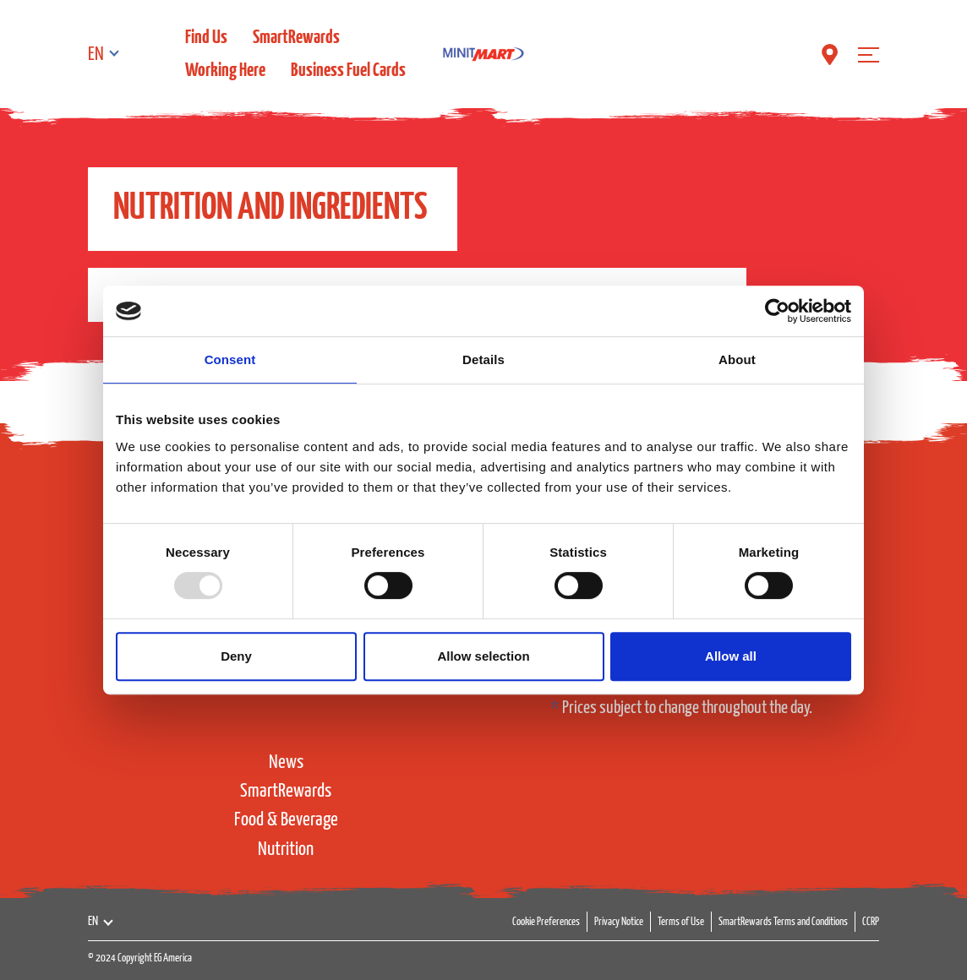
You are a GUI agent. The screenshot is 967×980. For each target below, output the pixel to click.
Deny (236, 656)
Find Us (206, 37)
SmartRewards (296, 37)
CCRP (870, 922)
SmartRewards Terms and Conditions (783, 922)
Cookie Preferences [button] (546, 922)
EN (96, 54)
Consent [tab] (230, 359)
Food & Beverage (286, 820)
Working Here (225, 70)
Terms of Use (681, 922)
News (286, 762)
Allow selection (483, 656)
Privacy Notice (618, 922)
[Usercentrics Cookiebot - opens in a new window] (777, 311)
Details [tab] (483, 359)
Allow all (731, 656)
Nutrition (286, 849)
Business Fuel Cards (348, 70)
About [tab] (737, 359)
